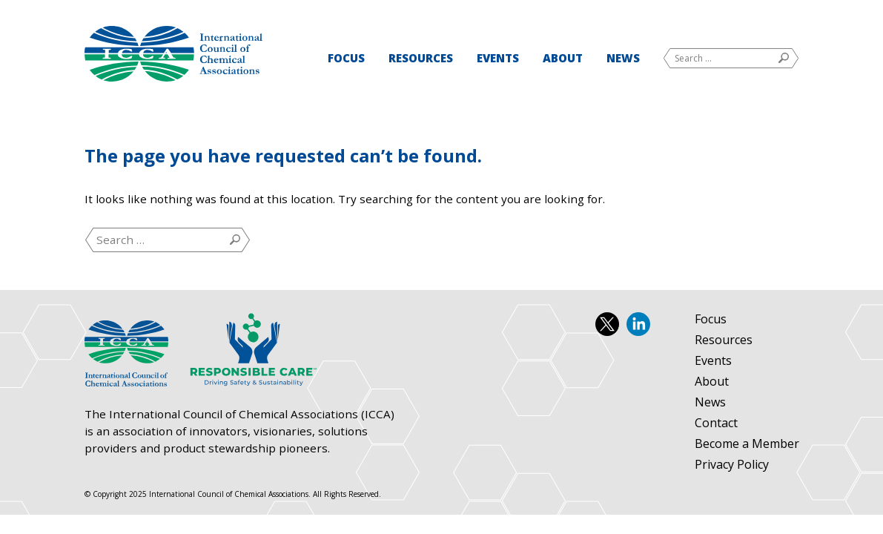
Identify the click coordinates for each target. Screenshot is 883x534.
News (623, 57)
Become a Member (747, 444)
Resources (420, 57)
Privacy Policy (732, 465)
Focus (346, 57)
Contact (716, 423)
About (563, 57)
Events (498, 57)
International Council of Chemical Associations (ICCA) (173, 54)
